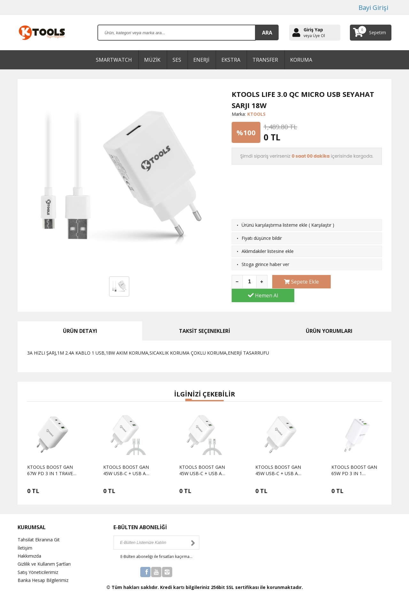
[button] (188, 394)
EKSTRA (230, 59)
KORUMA (301, 59)
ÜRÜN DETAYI (80, 325)
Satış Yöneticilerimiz (38, 566)
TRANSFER (265, 59)
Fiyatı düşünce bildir (262, 238)
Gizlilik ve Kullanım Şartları (44, 558)
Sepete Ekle (298, 281)
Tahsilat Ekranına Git (39, 534)
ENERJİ (201, 59)
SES (177, 59)
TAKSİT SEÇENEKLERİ (204, 325)
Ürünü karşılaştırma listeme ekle (274, 225)
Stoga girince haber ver (265, 264)
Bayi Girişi (373, 7)
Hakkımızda (29, 550)
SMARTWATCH (114, 59)
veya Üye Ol (314, 35)
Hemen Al (356, 281)
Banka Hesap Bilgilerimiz (43, 574)
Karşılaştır (321, 225)
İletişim (25, 542)
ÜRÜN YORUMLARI (329, 325)
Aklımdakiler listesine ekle (268, 251)
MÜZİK (152, 59)
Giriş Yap (313, 30)
